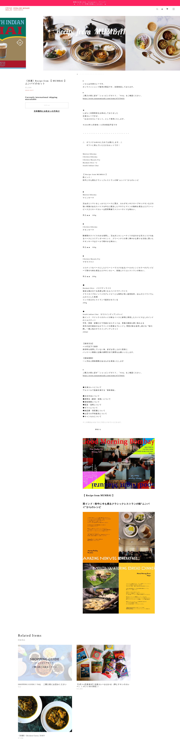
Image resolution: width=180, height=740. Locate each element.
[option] (90, 44)
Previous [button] (3, 44)
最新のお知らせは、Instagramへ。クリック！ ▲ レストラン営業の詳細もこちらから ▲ (90, 3)
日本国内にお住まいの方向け (47, 111)
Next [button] (176, 44)
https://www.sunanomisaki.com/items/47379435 (103, 98)
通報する (98, 429)
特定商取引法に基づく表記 (65, 725)
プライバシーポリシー (46, 725)
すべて (26, 701)
